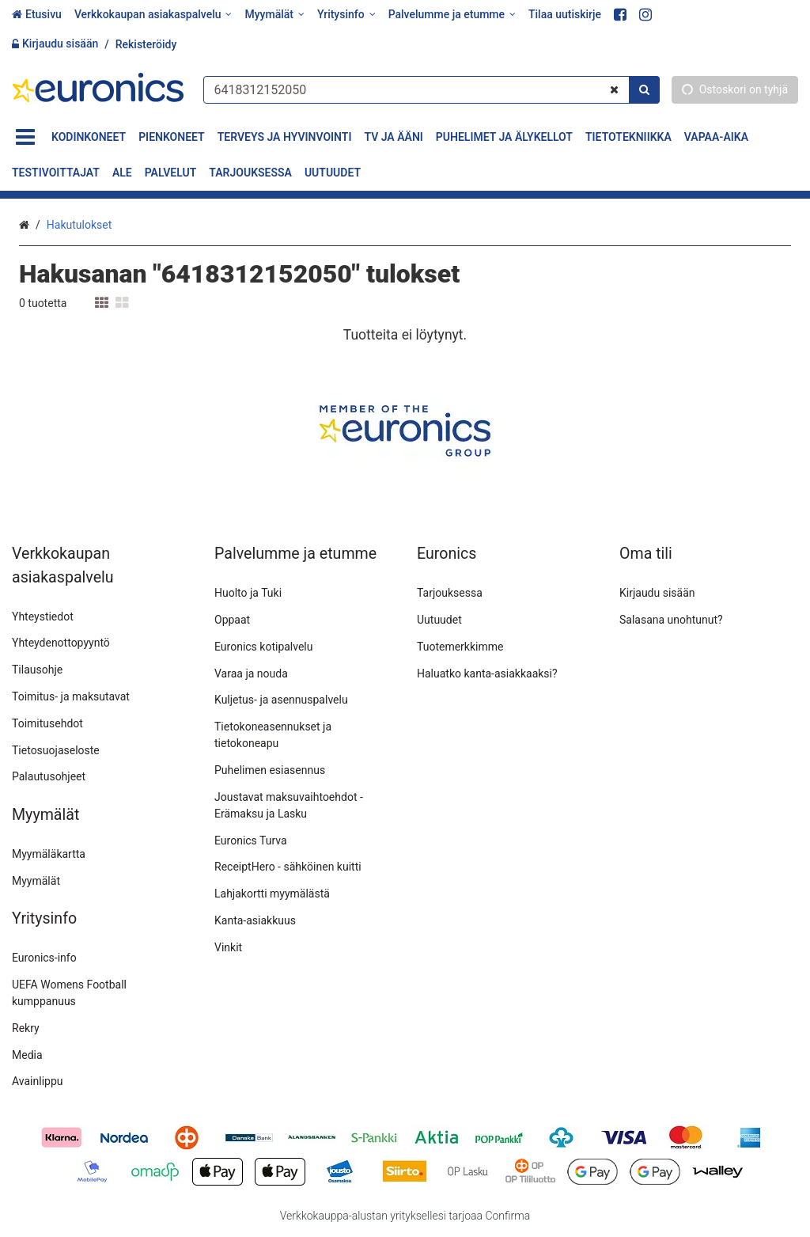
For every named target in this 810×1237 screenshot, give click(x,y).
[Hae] (644, 89)
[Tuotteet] (25, 137)
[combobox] (431, 89)
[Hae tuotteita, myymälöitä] (431, 89)
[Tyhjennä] (614, 89)
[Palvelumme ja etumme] (452, 14)
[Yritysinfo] (346, 14)
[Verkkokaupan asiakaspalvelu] (153, 14)
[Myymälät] (274, 14)
